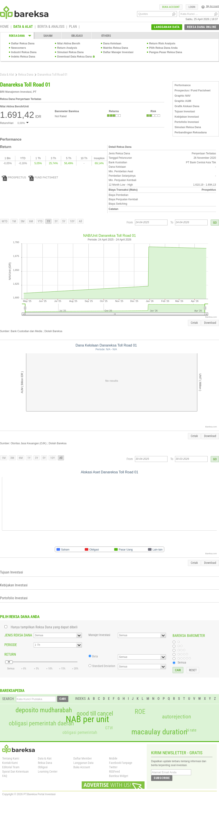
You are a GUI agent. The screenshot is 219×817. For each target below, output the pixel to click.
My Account (210, 6)
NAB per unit (87, 719)
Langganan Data (83, 763)
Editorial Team (10, 767)
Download (210, 322)
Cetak (194, 322)
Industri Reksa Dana (23, 52)
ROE (140, 711)
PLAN (73, 26)
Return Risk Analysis (162, 43)
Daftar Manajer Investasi (118, 52)
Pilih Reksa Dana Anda (163, 47)
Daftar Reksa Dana (22, 43)
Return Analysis (67, 47)
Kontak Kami (10, 763)
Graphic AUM (183, 101)
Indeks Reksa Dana (23, 56)
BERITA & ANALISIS (50, 26)
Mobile (113, 758)
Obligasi (43, 767)
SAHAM (48, 35)
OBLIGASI (77, 35)
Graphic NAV (183, 95)
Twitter (113, 767)
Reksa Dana (25, 75)
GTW (109, 728)
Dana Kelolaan (112, 43)
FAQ (4, 776)
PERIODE (10, 645)
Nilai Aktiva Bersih (68, 43)
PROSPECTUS (14, 177)
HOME (4, 26)
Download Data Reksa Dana (74, 56)
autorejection (176, 716)
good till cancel (95, 714)
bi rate (191, 730)
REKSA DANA (17, 35)
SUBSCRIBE (162, 778)
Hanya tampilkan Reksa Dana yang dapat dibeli (44, 627)
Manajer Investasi (99, 635)
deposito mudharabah (44, 710)
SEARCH (8, 699)
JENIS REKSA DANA (18, 635)
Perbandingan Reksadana (191, 132)
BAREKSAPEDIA (12, 690)
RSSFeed (114, 771)
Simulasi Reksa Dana (70, 52)
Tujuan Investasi (185, 111)
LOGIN (192, 7)
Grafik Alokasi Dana (187, 106)
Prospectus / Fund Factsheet (192, 90)
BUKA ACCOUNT (171, 7)
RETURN (10, 654)
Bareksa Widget (118, 776)
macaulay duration (159, 732)
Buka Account (81, 767)
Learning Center (47, 771)
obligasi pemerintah (79, 732)
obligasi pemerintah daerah (41, 723)
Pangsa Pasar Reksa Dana (165, 52)
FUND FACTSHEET (43, 177)
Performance (183, 85)
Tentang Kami (10, 758)
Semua (182, 662)
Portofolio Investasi (187, 122)
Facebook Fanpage (120, 763)
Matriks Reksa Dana (115, 47)
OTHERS (106, 35)
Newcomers (18, 47)
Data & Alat (7, 75)
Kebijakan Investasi (187, 116)
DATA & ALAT (23, 26)
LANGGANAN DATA (167, 27)
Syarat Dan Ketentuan (15, 771)
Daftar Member (82, 758)
